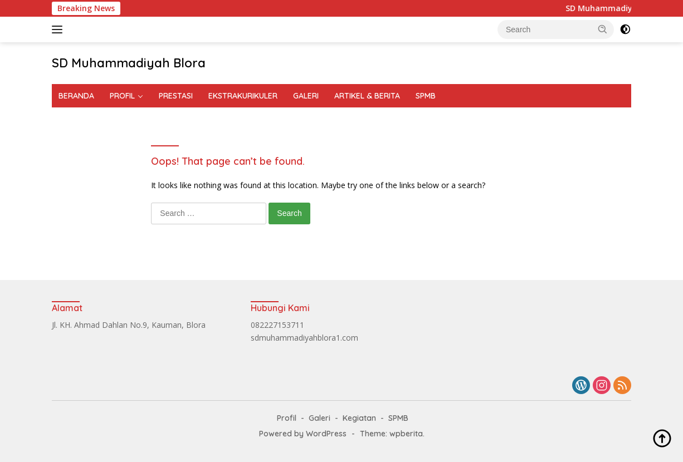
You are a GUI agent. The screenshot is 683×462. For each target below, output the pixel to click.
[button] (603, 29)
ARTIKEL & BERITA (367, 96)
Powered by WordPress (303, 434)
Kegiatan (359, 418)
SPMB (426, 96)
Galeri (319, 418)
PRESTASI (176, 96)
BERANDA (76, 96)
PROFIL (122, 96)
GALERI (306, 96)
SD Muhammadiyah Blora (129, 63)
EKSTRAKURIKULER (242, 96)
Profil (286, 418)
